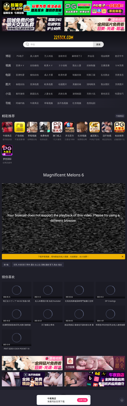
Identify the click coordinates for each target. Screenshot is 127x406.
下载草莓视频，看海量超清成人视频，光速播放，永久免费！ (81, 256)
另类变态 (119, 74)
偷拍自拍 (34, 74)
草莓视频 (48, 103)
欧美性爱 (62, 74)
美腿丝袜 (77, 84)
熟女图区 (105, 84)
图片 (8, 84)
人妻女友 (48, 93)
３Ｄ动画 (62, 65)
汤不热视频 (62, 103)
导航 (8, 103)
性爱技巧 (119, 93)
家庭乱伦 (34, 93)
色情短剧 (91, 103)
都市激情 (20, 93)
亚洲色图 (34, 84)
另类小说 (91, 93)
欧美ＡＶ (48, 65)
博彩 (8, 56)
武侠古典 (62, 93)
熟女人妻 (77, 65)
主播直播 (105, 65)
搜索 (98, 44)
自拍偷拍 (34, 65)
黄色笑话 (105, 93)
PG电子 (20, 56)
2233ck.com (63, 37)
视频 (8, 65)
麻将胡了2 (77, 56)
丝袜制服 (91, 65)
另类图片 (119, 84)
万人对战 (48, 56)
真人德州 (34, 56)
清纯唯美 (91, 84)
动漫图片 (62, 84)
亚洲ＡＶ (20, 65)
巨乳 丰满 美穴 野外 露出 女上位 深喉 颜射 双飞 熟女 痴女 (38, 264)
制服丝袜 (77, 74)
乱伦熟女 (105, 74)
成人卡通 (48, 74)
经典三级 (91, 74)
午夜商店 (34, 103)
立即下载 (82, 400)
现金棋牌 (105, 56)
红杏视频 (77, 103)
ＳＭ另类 (119, 65)
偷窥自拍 (20, 84)
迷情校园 (77, 93)
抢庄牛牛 (119, 56)
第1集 (6, 264)
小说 (8, 93)
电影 (8, 75)
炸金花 (91, 56)
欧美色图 (48, 84)
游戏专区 (62, 56)
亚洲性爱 (20, 74)
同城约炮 (20, 103)
